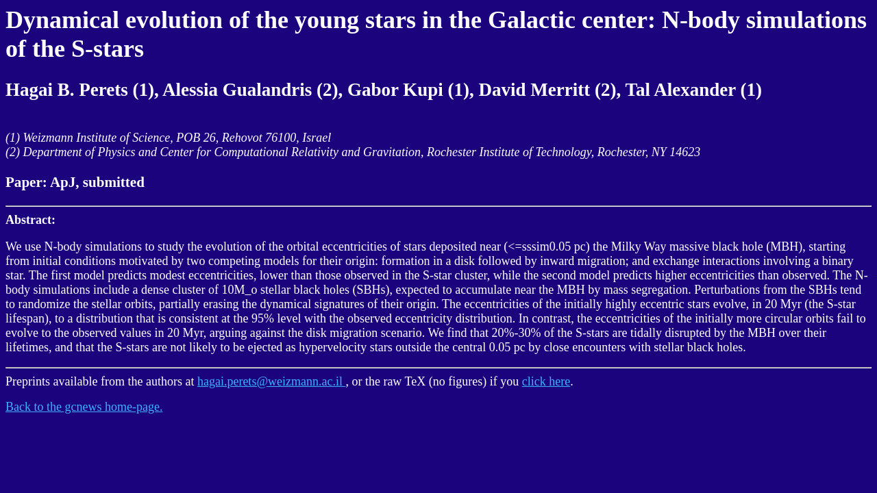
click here (546, 381)
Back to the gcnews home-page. (83, 407)
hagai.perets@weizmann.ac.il (271, 381)
